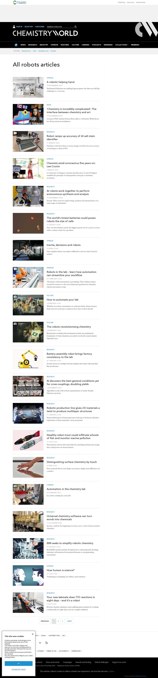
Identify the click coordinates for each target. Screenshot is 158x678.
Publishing (121, 2)
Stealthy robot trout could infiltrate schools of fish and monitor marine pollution (73, 436)
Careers (50, 485)
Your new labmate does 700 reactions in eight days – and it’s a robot (71, 599)
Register (29, 27)
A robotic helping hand (60, 82)
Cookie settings (19, 669)
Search (75, 27)
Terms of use (51, 651)
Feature (50, 295)
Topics (35, 635)
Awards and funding (83, 662)
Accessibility (64, 651)
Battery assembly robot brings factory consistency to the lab (69, 355)
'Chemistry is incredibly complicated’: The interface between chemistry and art (71, 110)
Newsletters (26, 51)
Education (130, 2)
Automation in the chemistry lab (66, 489)
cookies (111, 671)
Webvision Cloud (140, 676)
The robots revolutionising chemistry (69, 326)
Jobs (34, 51)
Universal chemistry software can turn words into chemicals (69, 517)
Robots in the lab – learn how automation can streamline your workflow (71, 273)
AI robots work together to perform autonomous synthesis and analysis (68, 192)
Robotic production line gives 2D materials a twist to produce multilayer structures (73, 409)
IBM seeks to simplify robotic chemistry (70, 543)
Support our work (119, 662)
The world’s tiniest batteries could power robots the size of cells (71, 219)
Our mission (37, 662)
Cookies (40, 651)
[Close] (32, 634)
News (49, 105)
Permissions (76, 651)
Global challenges (102, 662)
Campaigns (67, 662)
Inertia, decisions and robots (64, 245)
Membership (140, 2)
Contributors (54, 635)
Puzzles (53, 51)
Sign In (19, 27)
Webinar (50, 268)
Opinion (50, 78)
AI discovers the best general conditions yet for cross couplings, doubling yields (73, 382)
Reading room (43, 51)
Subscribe (39, 27)
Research (51, 132)
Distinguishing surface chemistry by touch (72, 461)
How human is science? (60, 570)
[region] (18, 653)
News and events (52, 662)
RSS (63, 635)
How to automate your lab (62, 299)
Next (71, 621)
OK (19, 663)
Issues (43, 635)
